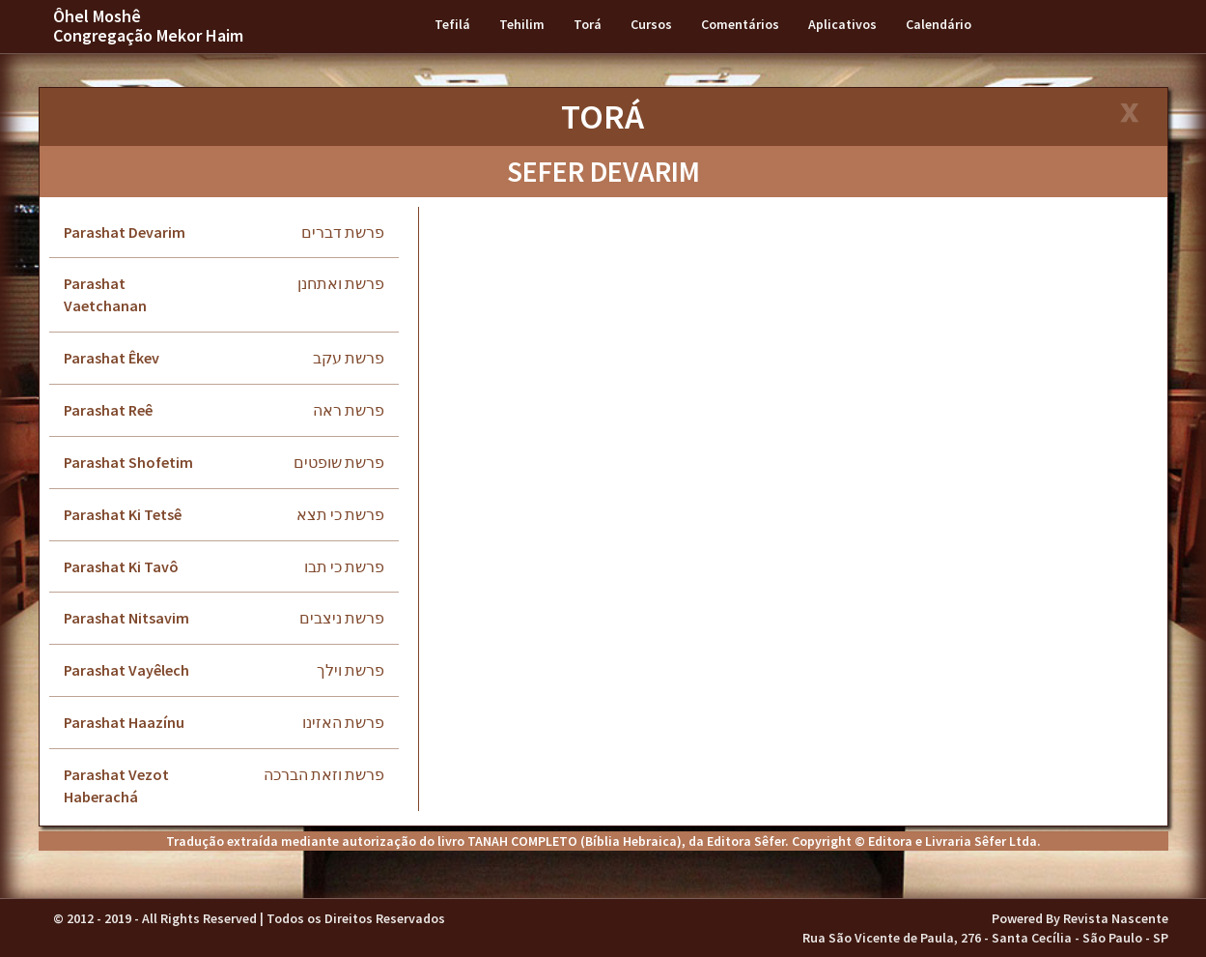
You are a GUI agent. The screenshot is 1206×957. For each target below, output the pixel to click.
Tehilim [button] (522, 24)
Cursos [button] (651, 24)
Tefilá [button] (452, 24)
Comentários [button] (740, 24)
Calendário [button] (938, 24)
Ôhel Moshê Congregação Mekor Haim (148, 25)
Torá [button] (588, 24)
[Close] (1128, 114)
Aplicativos (842, 24)
